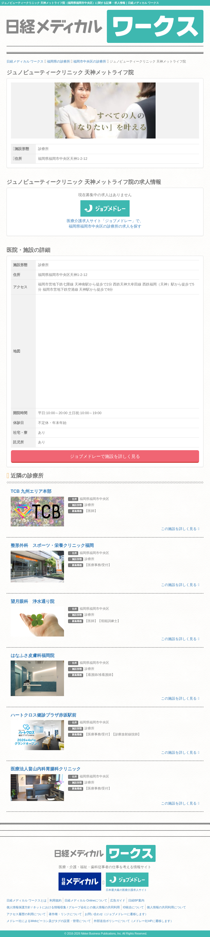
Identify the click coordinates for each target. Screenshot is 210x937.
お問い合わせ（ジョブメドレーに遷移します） (116, 914)
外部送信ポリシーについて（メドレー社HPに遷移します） (133, 921)
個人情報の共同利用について (166, 907)
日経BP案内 (136, 900)
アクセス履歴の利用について (26, 914)
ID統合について (133, 907)
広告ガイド (117, 900)
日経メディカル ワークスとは (26, 900)
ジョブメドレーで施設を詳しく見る (105, 456)
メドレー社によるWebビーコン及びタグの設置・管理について (49, 921)
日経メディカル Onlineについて (86, 900)
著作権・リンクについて (65, 914)
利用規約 (55, 900)
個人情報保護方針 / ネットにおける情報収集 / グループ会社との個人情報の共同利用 (63, 907)
